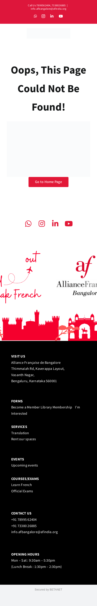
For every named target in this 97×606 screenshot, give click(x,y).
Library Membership (57, 407)
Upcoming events (24, 465)
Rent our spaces (23, 439)
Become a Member (25, 407)
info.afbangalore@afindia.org (48, 9)
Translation (20, 433)
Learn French (21, 485)
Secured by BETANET (48, 589)
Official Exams (22, 491)
